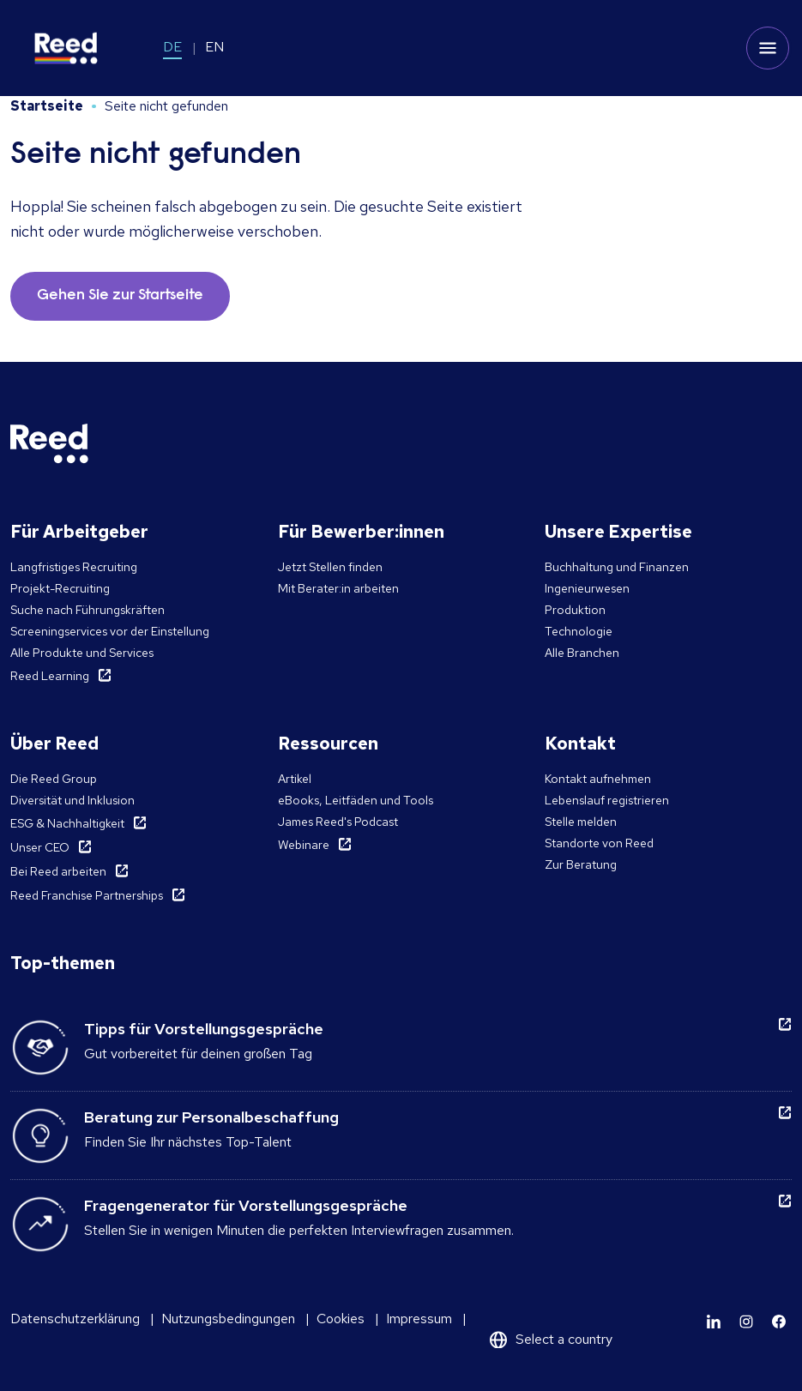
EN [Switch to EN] (214, 47)
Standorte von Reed (599, 843)
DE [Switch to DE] (172, 47)
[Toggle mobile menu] (768, 48)
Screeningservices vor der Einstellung (109, 631)
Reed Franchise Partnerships (86, 895)
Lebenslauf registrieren (607, 800)
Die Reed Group (53, 778)
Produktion (575, 609)
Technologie (578, 631)
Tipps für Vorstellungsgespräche (203, 1029)
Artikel (294, 778)
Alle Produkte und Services (82, 652)
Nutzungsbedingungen (228, 1319)
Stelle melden (581, 821)
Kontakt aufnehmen (598, 778)
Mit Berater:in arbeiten (338, 588)
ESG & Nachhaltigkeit (67, 823)
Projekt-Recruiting (60, 588)
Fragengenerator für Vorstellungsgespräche (245, 1205)
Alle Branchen (582, 652)
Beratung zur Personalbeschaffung (211, 1117)
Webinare (303, 844)
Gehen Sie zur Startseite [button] (120, 296)
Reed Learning (49, 675)
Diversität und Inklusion (72, 800)
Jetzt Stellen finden (330, 567)
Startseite (46, 106)
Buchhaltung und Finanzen (617, 567)
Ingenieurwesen (587, 588)
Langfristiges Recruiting (73, 567)
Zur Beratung (581, 864)
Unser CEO (39, 847)
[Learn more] (714, 1321)
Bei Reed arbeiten (58, 871)
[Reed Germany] (66, 48)
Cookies (341, 1319)
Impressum (419, 1319)
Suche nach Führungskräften (87, 609)
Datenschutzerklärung (75, 1319)
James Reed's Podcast (338, 821)
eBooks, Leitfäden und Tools (355, 800)
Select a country (564, 1339)
